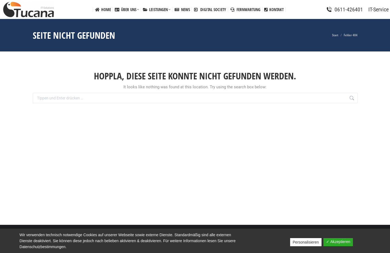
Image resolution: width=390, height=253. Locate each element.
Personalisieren (306, 242)
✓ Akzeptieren (338, 241)
